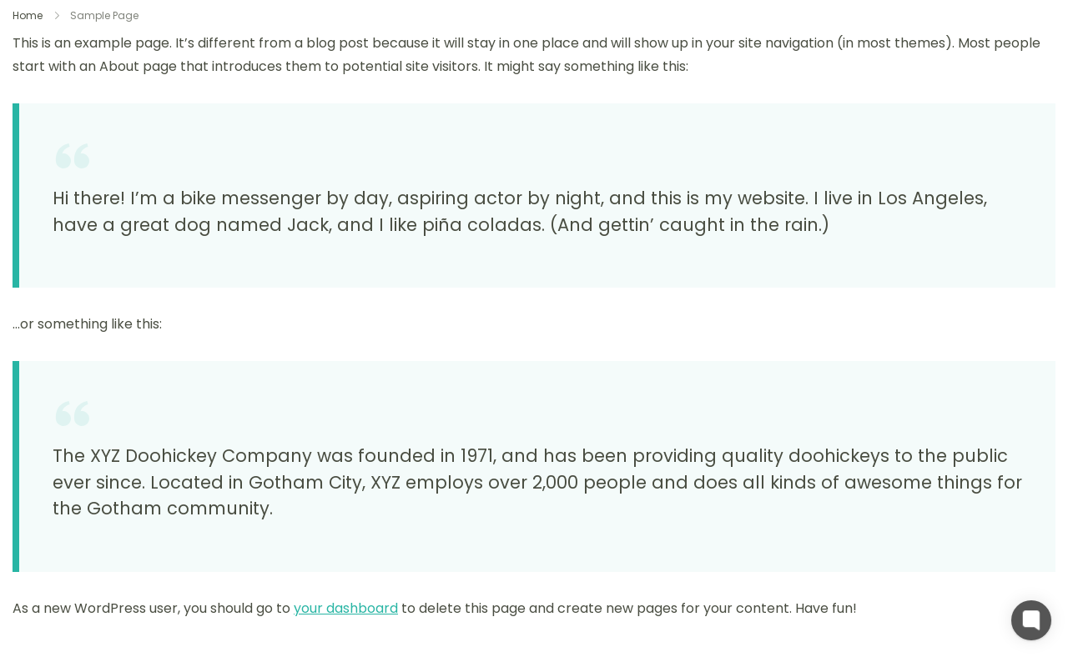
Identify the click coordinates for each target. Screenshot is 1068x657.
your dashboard (346, 608)
